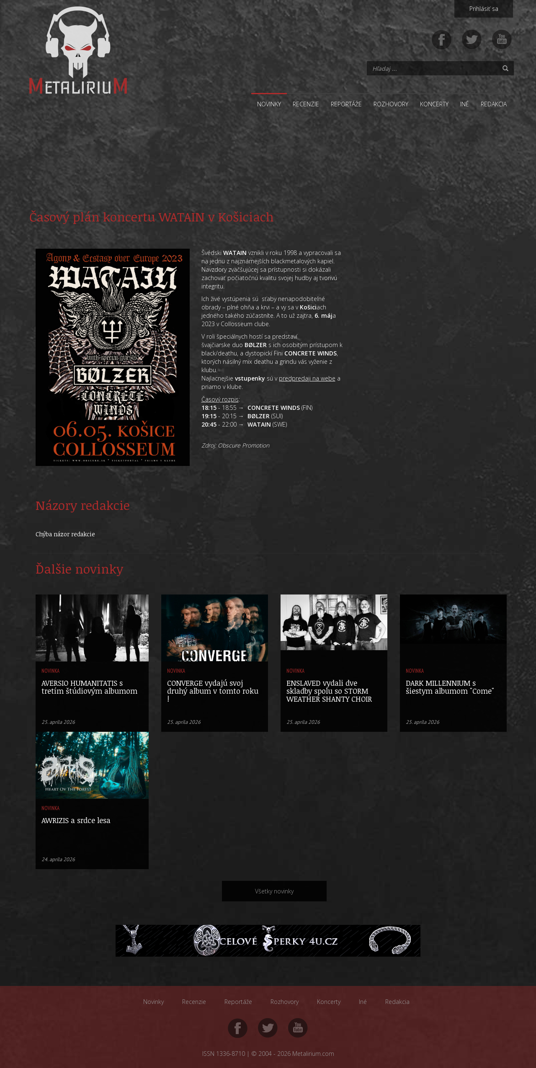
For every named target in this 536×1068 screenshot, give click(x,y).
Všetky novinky (274, 891)
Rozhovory (391, 104)
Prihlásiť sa (483, 9)
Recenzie (306, 104)
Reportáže (346, 104)
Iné (464, 104)
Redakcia (494, 104)
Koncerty (434, 104)
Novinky (269, 104)
